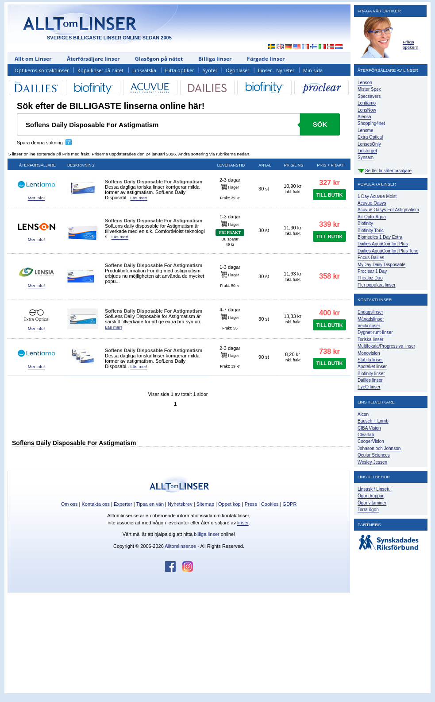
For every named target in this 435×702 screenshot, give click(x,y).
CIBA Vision (369, 428)
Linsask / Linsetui (375, 489)
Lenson (365, 82)
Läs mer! (138, 197)
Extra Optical (370, 137)
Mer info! (36, 197)
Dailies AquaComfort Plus (383, 243)
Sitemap (205, 504)
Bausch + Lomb (373, 421)
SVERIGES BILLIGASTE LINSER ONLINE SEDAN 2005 (109, 37)
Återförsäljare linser (93, 58)
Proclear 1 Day (372, 271)
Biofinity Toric (371, 230)
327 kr (329, 182)
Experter (123, 504)
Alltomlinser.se (180, 546)
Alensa (364, 116)
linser (243, 522)
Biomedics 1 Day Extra (380, 237)
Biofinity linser (371, 373)
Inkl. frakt (292, 192)
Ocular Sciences (374, 455)
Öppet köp (229, 504)
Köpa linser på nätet (100, 70)
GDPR (290, 504)
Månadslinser (371, 319)
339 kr (329, 224)
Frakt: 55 (230, 328)
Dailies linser (370, 380)
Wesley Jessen (372, 462)
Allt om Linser (33, 58)
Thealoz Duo (370, 277)
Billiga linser (214, 58)
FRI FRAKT (230, 232)
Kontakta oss (96, 504)
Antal (264, 165)
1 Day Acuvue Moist (377, 196)
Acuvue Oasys (372, 203)
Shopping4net (371, 123)
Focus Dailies (371, 257)
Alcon (363, 414)
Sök (320, 124)
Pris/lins (294, 165)
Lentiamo (367, 103)
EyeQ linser (369, 386)
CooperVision (371, 441)
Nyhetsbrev (180, 504)
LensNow (367, 110)
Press (251, 504)
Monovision (369, 353)
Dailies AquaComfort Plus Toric (388, 250)
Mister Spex (369, 89)
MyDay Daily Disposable (381, 264)
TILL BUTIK (329, 195)
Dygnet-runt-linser (375, 332)
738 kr (329, 351)
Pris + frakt (330, 165)
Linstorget (367, 150)
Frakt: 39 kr (229, 198)
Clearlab (366, 434)
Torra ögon (368, 509)
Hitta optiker (179, 70)
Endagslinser (370, 312)
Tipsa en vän (150, 504)
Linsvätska (144, 70)
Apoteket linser (372, 366)
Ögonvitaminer (372, 502)
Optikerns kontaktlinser (42, 70)
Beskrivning (81, 165)
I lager (230, 187)
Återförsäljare (37, 165)
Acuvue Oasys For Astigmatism (388, 209)
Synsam (365, 157)
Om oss (69, 504)
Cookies (270, 504)
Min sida (313, 70)
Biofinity (365, 223)
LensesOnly (369, 144)
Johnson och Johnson (379, 448)
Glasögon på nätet (159, 58)
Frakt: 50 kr (229, 285)
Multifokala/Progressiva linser (386, 346)
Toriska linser (370, 339)
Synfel (210, 70)
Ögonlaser (237, 70)
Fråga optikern (410, 44)
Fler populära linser (377, 285)
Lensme (365, 130)
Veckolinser (369, 325)
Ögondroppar (371, 495)
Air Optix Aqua (372, 216)
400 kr (329, 313)
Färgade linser (266, 58)
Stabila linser (370, 359)
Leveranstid (231, 165)
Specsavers (369, 96)
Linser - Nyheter (276, 70)
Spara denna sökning (40, 142)
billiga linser (206, 534)
